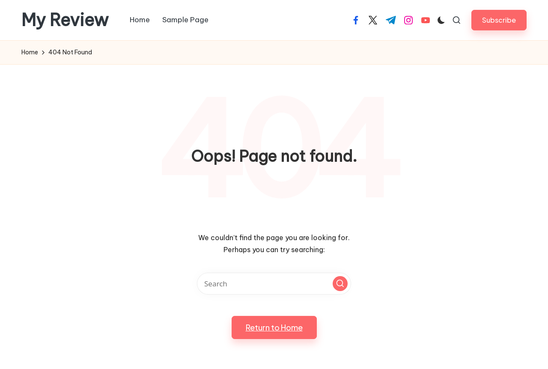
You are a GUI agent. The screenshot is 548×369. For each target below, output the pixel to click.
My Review (65, 20)
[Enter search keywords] (274, 284)
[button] (499, 20)
